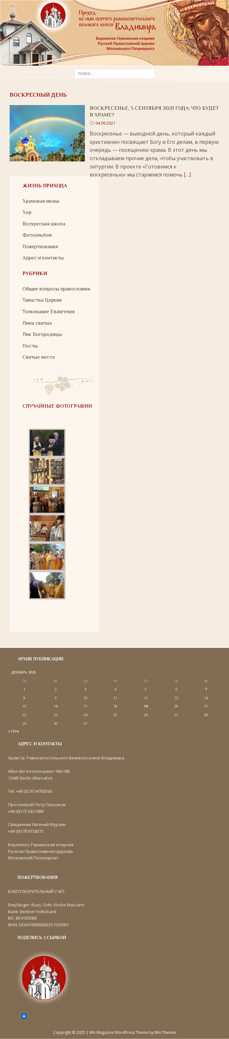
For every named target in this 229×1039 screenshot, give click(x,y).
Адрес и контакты (43, 258)
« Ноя (13, 731)
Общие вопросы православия (56, 289)
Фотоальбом (37, 235)
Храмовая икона (40, 201)
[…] (187, 174)
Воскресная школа (43, 224)
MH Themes (165, 1032)
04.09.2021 (105, 123)
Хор (26, 212)
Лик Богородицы (42, 334)
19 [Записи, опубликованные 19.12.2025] (146, 706)
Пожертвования (40, 247)
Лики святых (37, 323)
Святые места (38, 357)
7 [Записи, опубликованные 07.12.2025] (206, 689)
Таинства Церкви (42, 300)
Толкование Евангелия (48, 312)
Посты (30, 346)
